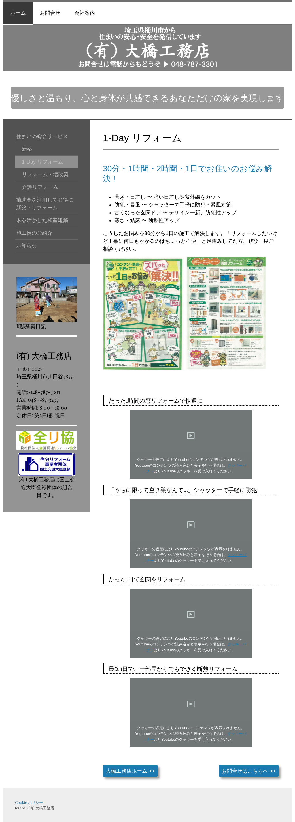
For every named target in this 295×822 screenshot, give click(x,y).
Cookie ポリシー (29, 802)
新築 (27, 149)
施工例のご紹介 (34, 233)
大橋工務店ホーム (126, 771)
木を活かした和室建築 (42, 220)
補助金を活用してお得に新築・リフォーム (44, 204)
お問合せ (50, 13)
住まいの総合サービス (42, 136)
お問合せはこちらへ (245, 771)
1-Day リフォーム (42, 162)
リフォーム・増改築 (45, 174)
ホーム (18, 13)
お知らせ (26, 246)
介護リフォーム (40, 187)
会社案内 (84, 13)
